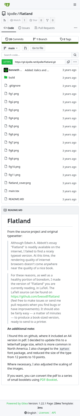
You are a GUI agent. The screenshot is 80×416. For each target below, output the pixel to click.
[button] (25, 48)
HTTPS (7, 62)
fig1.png (14, 93)
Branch (40, 39)
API (54, 412)
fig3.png (14, 110)
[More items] (76, 28)
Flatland (25, 13)
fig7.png (14, 142)
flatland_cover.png (20, 183)
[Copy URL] (68, 62)
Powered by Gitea (17, 403)
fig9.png (14, 158)
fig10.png (14, 166)
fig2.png (14, 102)
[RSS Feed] (4, 20)
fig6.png (14, 134)
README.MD (16, 199)
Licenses (44, 412)
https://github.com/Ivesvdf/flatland (35, 296)
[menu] (75, 62)
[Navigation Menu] (75, 4)
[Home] (7, 4)
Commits (14, 39)
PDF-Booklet (48, 380)
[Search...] (75, 55)
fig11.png (14, 174)
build (12, 77)
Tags (65, 39)
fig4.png (14, 118)
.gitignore (14, 85)
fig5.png (14, 126)
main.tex (14, 191)
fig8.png (14, 150)
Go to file (37, 48)
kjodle (12, 13)
